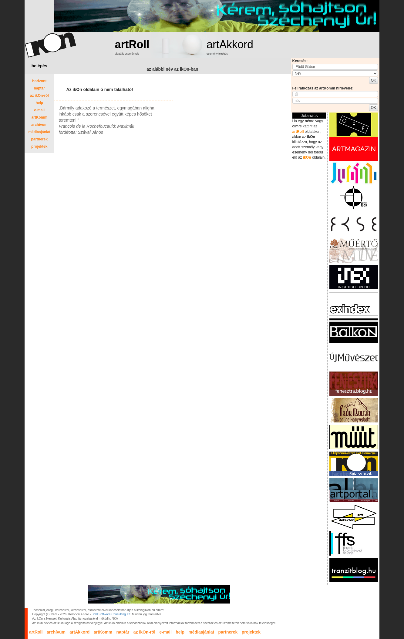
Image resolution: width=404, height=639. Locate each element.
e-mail (39, 110)
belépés (39, 65)
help (39, 103)
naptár (39, 88)
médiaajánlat (39, 132)
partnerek (39, 139)
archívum (39, 125)
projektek (39, 146)
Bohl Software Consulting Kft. (111, 614)
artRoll (132, 44)
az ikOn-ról (39, 95)
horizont (39, 81)
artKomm (39, 117)
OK (373, 80)
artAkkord (230, 44)
